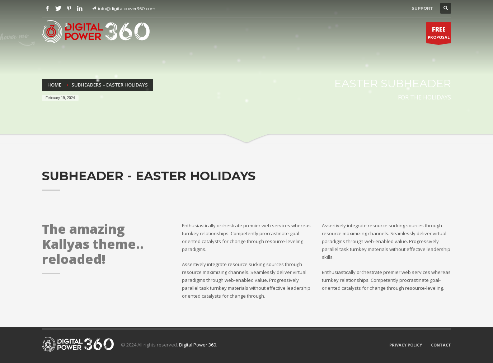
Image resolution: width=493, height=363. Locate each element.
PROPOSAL (438, 34)
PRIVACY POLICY (405, 345)
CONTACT (441, 345)
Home (54, 85)
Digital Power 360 (197, 344)
